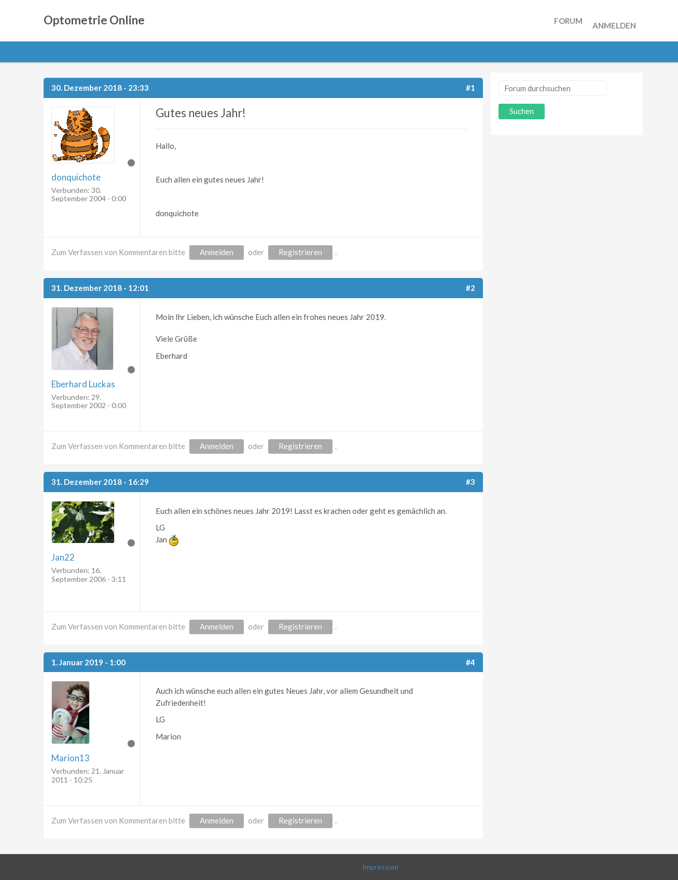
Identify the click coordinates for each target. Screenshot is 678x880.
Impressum (380, 866)
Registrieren (300, 252)
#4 (470, 662)
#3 (470, 481)
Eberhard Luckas (83, 384)
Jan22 (63, 557)
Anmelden (614, 20)
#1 (470, 87)
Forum (568, 20)
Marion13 (70, 757)
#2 (470, 287)
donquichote (76, 177)
